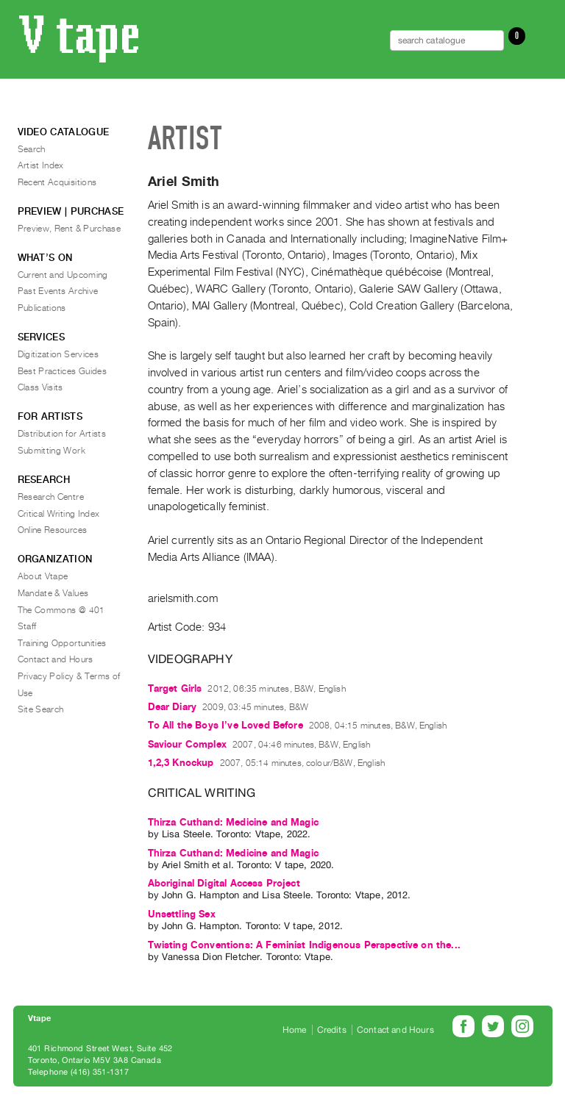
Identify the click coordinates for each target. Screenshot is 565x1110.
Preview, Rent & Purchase (69, 228)
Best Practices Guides (62, 371)
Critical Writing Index (59, 514)
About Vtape (43, 576)
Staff (27, 626)
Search (32, 149)
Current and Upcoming (63, 275)
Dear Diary (172, 706)
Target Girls (175, 688)
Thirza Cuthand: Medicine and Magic (233, 822)
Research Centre (51, 497)
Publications (42, 308)
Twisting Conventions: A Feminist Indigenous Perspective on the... (304, 944)
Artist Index (41, 165)
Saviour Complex (187, 744)
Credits (332, 1030)
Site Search (41, 709)
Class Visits (40, 387)
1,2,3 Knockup (181, 762)
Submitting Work (51, 450)
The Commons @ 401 (61, 610)
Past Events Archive (58, 291)
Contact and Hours (55, 659)
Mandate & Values (53, 593)
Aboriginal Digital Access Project (224, 883)
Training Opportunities (62, 643)
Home (294, 1030)
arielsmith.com (183, 598)
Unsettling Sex (182, 914)
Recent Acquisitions (57, 182)
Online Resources (53, 530)
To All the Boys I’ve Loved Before (225, 725)
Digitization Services (58, 354)
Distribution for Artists (62, 434)
